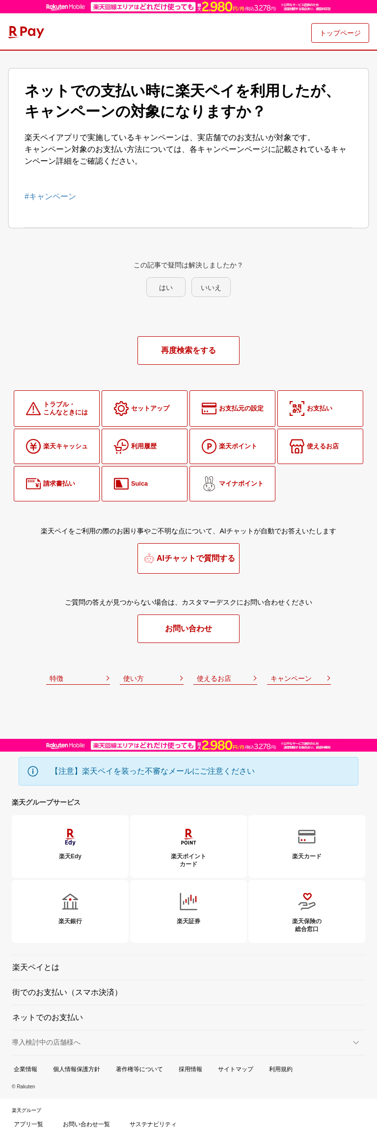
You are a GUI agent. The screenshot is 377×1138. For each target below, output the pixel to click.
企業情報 (25, 1069)
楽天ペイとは (35, 967)
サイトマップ (235, 1069)
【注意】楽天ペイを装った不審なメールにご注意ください (153, 771)
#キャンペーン (50, 196)
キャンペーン (291, 678)
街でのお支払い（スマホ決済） (67, 992)
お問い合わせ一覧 (86, 1124)
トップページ (340, 33)
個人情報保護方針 (76, 1069)
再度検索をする (188, 350)
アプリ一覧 (28, 1124)
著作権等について (139, 1069)
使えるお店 (214, 678)
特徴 (56, 678)
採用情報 (190, 1069)
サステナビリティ (153, 1124)
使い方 (133, 678)
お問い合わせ (188, 628)
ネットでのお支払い (47, 1017)
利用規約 (281, 1069)
